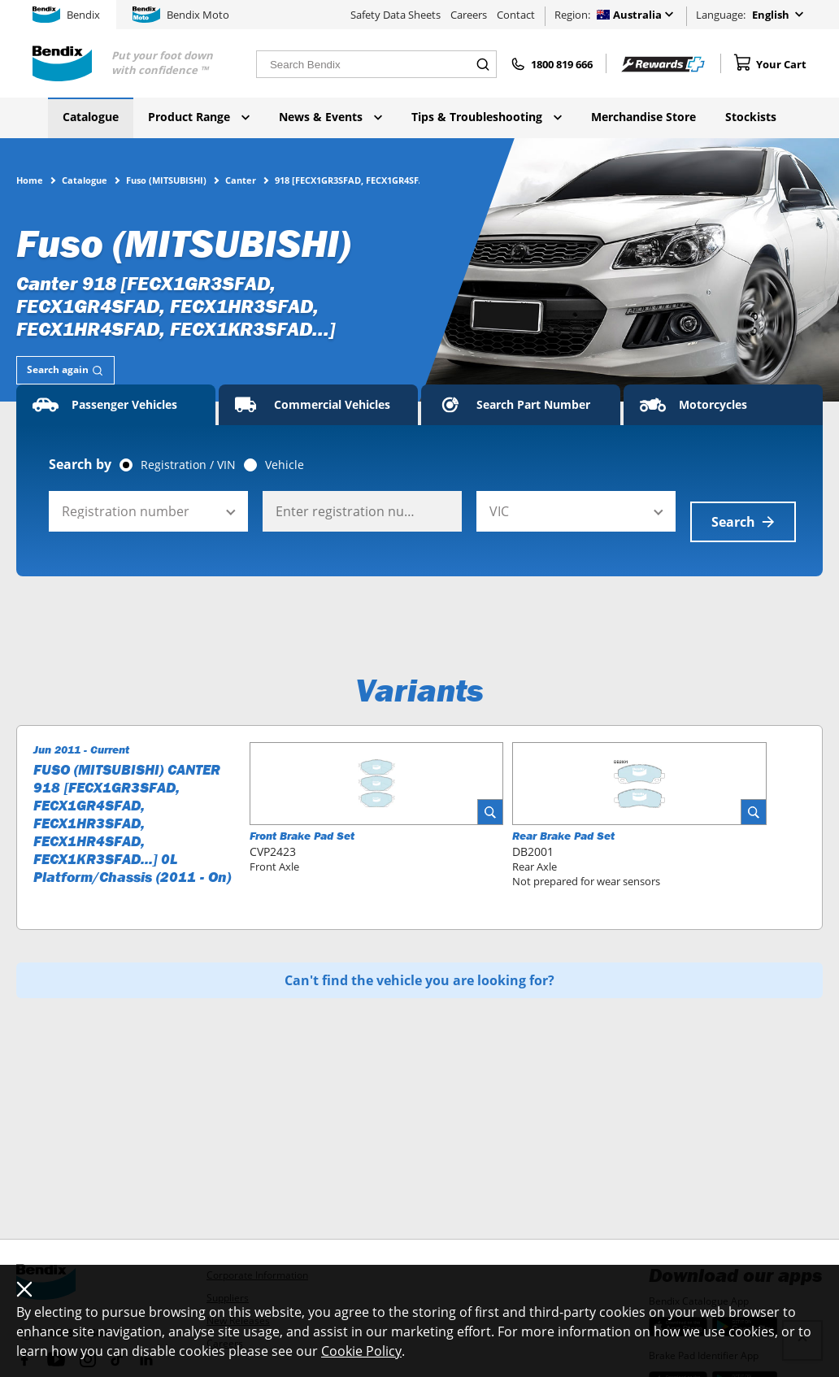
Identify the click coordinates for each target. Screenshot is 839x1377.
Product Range (199, 116)
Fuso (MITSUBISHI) (166, 179)
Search (743, 511)
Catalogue (91, 116)
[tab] (65, 370)
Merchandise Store (643, 116)
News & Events (330, 116)
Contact (516, 14)
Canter (240, 179)
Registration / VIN (188, 465)
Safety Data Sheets (395, 14)
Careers (468, 14)
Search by (80, 464)
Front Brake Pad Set (302, 825)
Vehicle (284, 465)
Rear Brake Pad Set (563, 825)
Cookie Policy (361, 1351)
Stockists (750, 116)
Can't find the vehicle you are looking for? (419, 970)
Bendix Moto (181, 15)
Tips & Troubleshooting (486, 116)
